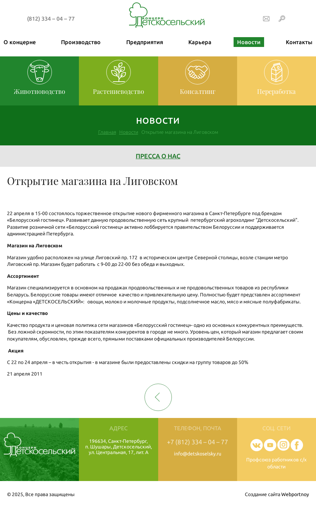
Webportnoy (295, 494)
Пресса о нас (158, 155)
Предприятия (144, 42)
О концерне (20, 42)
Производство (81, 42)
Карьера (199, 42)
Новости (249, 42)
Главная (107, 132)
